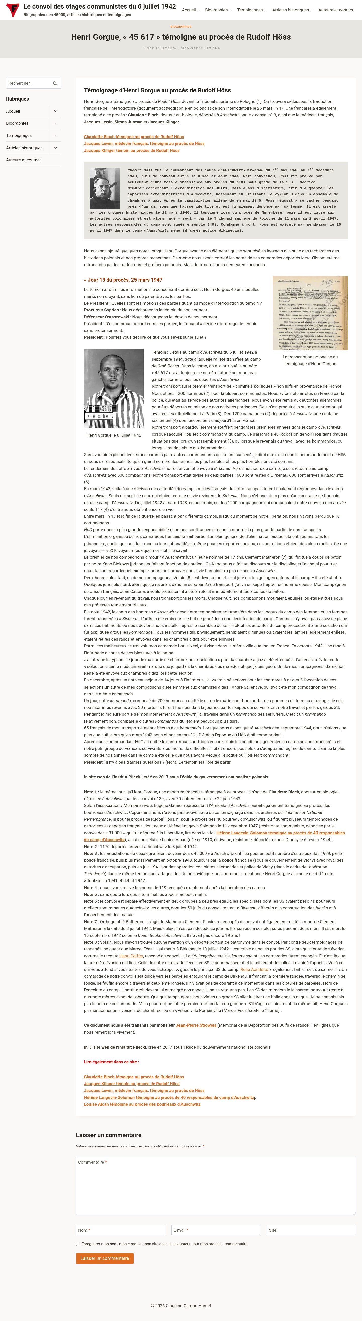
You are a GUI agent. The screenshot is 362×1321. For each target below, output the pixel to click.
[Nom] (120, 1230)
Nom (84, 1230)
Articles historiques (24, 147)
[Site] (311, 1230)
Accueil (13, 111)
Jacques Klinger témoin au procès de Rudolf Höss (132, 150)
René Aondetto (254, 969)
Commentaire (92, 1162)
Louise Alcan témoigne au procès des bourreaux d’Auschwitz (142, 1104)
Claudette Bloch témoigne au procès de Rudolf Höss (134, 1076)
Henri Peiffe (130, 955)
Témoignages (19, 135)
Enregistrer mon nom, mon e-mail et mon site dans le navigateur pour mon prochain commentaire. (165, 1244)
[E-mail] (215, 1230)
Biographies (180, 27)
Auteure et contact (336, 9)
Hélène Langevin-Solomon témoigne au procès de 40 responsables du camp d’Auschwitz (169, 1097)
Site (272, 1230)
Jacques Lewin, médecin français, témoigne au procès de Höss (144, 143)
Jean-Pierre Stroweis (196, 1025)
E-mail (181, 1230)
